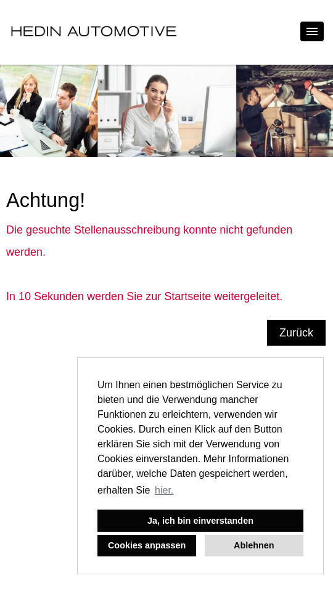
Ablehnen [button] (254, 545)
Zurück (296, 333)
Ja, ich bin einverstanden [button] (200, 521)
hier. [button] (164, 490)
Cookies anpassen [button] (147, 545)
